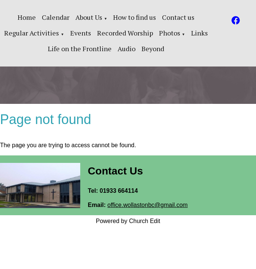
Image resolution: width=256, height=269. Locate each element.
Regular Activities (31, 32)
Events (80, 32)
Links (199, 32)
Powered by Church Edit (128, 221)
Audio (126, 48)
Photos (169, 32)
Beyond (152, 48)
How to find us (134, 17)
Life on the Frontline (80, 48)
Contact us (178, 17)
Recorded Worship (125, 32)
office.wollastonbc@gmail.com (147, 205)
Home (27, 17)
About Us (88, 17)
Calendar (55, 17)
